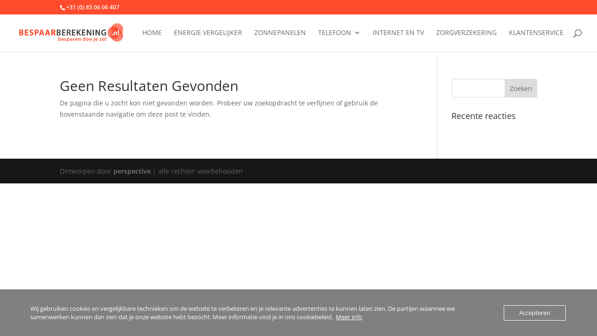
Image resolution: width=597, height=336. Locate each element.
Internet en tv (398, 33)
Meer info (349, 317)
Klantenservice (536, 33)
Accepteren (534, 312)
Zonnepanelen (280, 33)
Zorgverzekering (466, 33)
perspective (132, 171)
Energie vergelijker (208, 33)
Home (152, 33)
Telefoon (334, 33)
